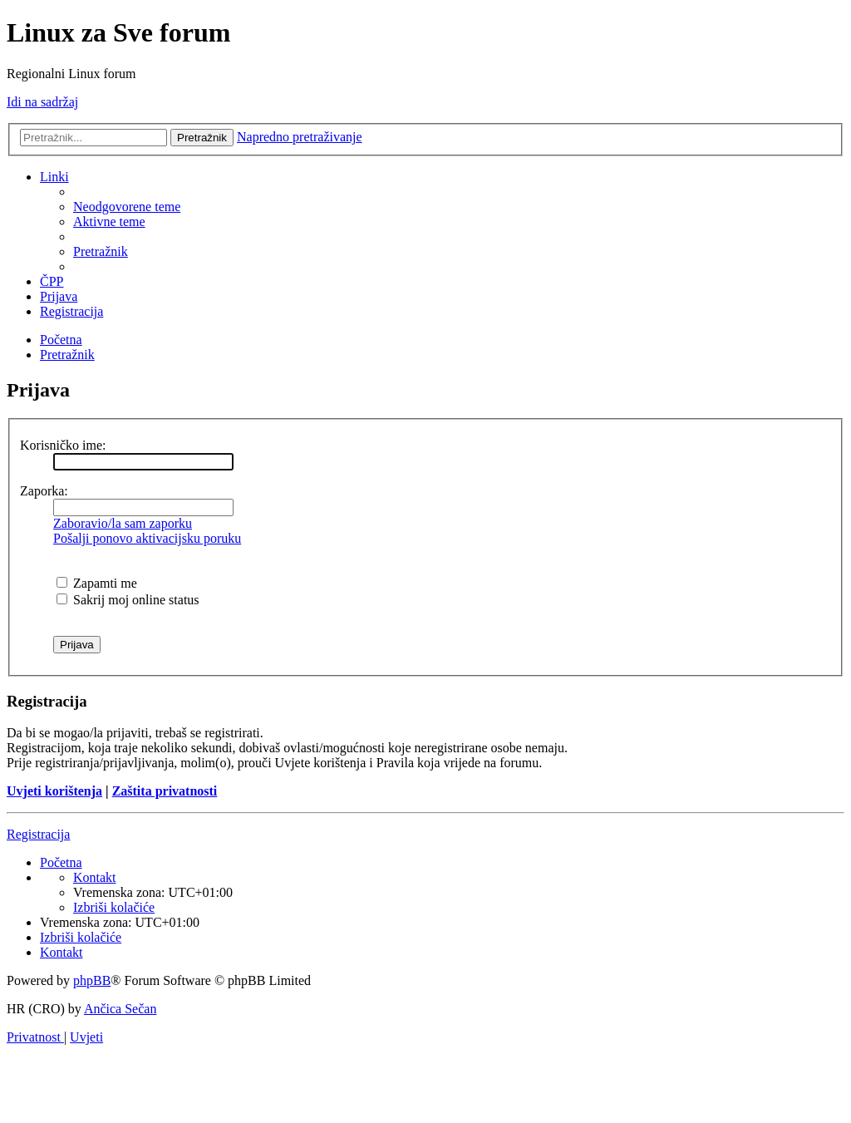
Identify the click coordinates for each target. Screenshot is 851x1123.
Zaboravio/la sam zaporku (122, 523)
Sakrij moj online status (128, 600)
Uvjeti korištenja (54, 791)
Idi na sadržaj (42, 102)
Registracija (38, 834)
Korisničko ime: (63, 445)
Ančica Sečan (120, 1009)
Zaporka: (44, 491)
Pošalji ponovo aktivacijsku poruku (147, 538)
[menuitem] (126, 206)
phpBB (92, 980)
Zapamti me (97, 583)
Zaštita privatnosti (165, 791)
